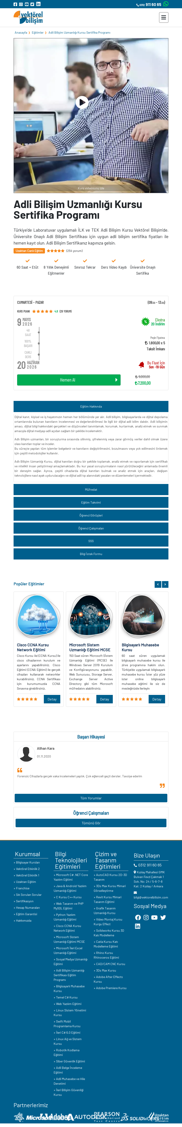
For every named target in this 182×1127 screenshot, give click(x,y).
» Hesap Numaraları (27, 907)
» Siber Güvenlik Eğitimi (69, 1061)
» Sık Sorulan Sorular (28, 894)
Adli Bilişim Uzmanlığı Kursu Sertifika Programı (79, 32)
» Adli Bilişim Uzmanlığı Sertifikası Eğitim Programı (69, 975)
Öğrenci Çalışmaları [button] (91, 528)
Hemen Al (88, 380)
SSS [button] (91, 541)
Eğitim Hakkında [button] (91, 406)
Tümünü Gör (91, 823)
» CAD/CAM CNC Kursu (109, 964)
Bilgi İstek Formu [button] (91, 554)
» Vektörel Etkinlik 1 (26, 875)
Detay (52, 699)
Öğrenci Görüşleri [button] (91, 515)
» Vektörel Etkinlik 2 (27, 869)
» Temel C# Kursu (66, 997)
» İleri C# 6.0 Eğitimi (67, 1032)
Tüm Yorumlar (91, 798)
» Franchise (21, 888)
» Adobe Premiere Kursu (110, 988)
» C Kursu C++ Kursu (68, 897)
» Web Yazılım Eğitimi (67, 1004)
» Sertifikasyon (24, 901)
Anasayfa (21, 32)
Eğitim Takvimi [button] (91, 502)
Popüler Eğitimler (29, 583)
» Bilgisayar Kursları (27, 862)
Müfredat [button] (91, 489)
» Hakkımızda (22, 920)
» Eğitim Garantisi (25, 914)
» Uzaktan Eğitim (25, 882)
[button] (158, 584)
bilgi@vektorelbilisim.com (151, 897)
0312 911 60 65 (150, 864)
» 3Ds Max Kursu (105, 970)
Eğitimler (38, 32)
